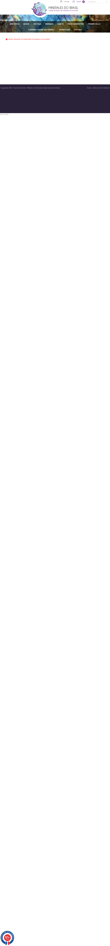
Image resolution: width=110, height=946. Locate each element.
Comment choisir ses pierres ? (41, 30)
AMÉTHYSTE (14, 24)
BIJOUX (26, 24)
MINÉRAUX (49, 24)
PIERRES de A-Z (94, 24)
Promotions (64, 30)
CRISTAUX (37, 24)
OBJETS (60, 24)
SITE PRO (78, 30)
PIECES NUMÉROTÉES (76, 24)
